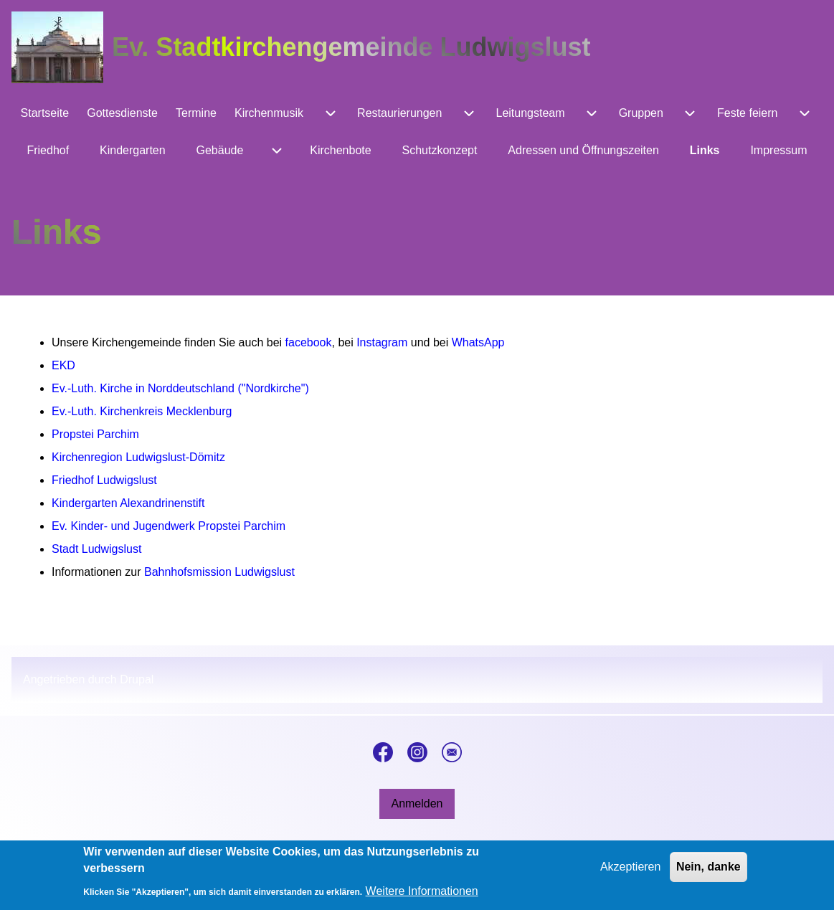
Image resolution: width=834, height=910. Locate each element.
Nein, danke (708, 872)
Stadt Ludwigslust (96, 549)
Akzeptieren (630, 872)
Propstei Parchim (95, 434)
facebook (308, 342)
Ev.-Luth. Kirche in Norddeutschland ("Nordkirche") (180, 388)
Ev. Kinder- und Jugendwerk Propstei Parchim (168, 526)
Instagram (381, 342)
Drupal (136, 679)
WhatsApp (478, 342)
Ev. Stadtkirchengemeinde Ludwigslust (351, 47)
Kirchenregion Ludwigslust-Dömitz (138, 457)
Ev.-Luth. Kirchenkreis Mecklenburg (142, 411)
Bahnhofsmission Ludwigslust (219, 572)
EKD (63, 365)
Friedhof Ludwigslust (104, 480)
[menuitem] (44, 113)
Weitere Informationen (422, 897)
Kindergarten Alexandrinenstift (128, 503)
